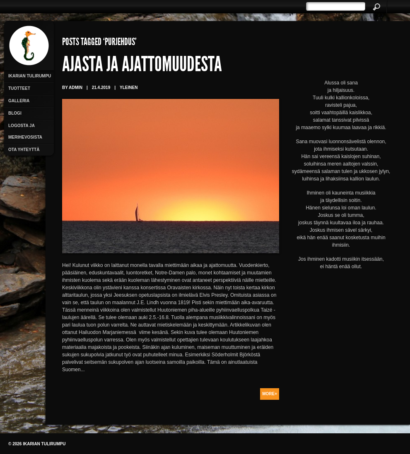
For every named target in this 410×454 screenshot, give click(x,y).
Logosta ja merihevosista (25, 131)
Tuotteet (19, 88)
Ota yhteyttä (23, 149)
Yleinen (128, 87)
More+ (269, 394)
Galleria (18, 100)
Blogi (15, 113)
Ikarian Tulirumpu (29, 76)
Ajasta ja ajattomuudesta (142, 66)
